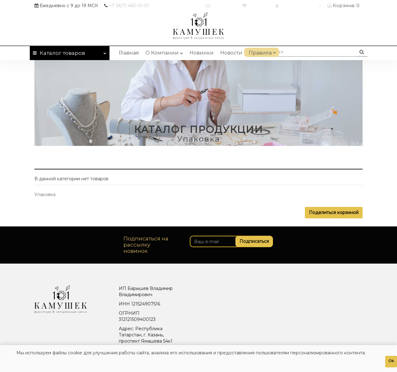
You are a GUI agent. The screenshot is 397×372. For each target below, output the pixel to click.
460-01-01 (129, 5)
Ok (391, 360)
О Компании (164, 52)
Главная (129, 53)
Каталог (69, 52)
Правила (261, 52)
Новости (231, 53)
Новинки (202, 53)
